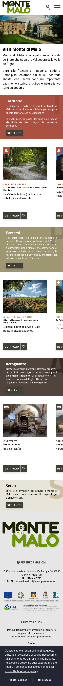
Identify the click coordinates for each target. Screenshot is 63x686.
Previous (2, 28)
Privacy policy (31, 622)
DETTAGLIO (12, 215)
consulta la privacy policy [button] (21, 671)
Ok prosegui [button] (45, 680)
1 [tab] (29, 41)
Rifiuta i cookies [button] (18, 680)
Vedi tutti (14, 133)
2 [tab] (34, 41)
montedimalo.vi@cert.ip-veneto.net (35, 581)
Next (60, 28)
